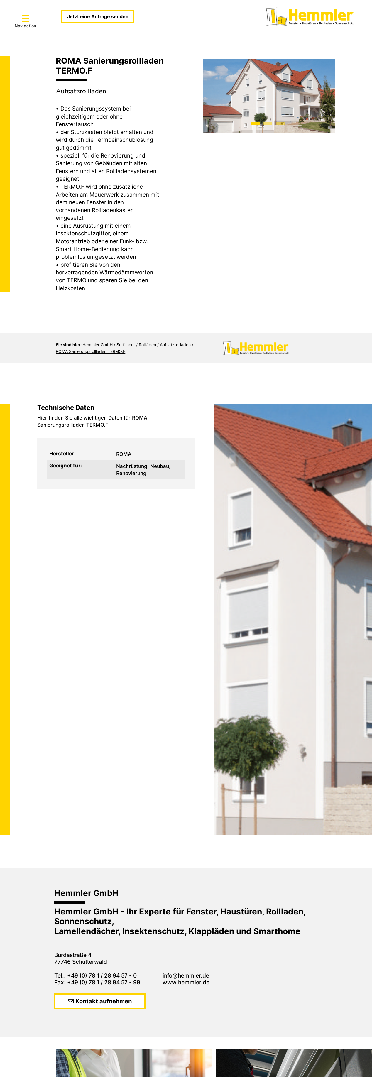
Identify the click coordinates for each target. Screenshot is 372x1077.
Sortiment (125, 344)
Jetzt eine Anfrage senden (97, 16)
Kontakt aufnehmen (103, 1001)
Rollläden (147, 344)
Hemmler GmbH (97, 344)
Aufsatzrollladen (175, 344)
